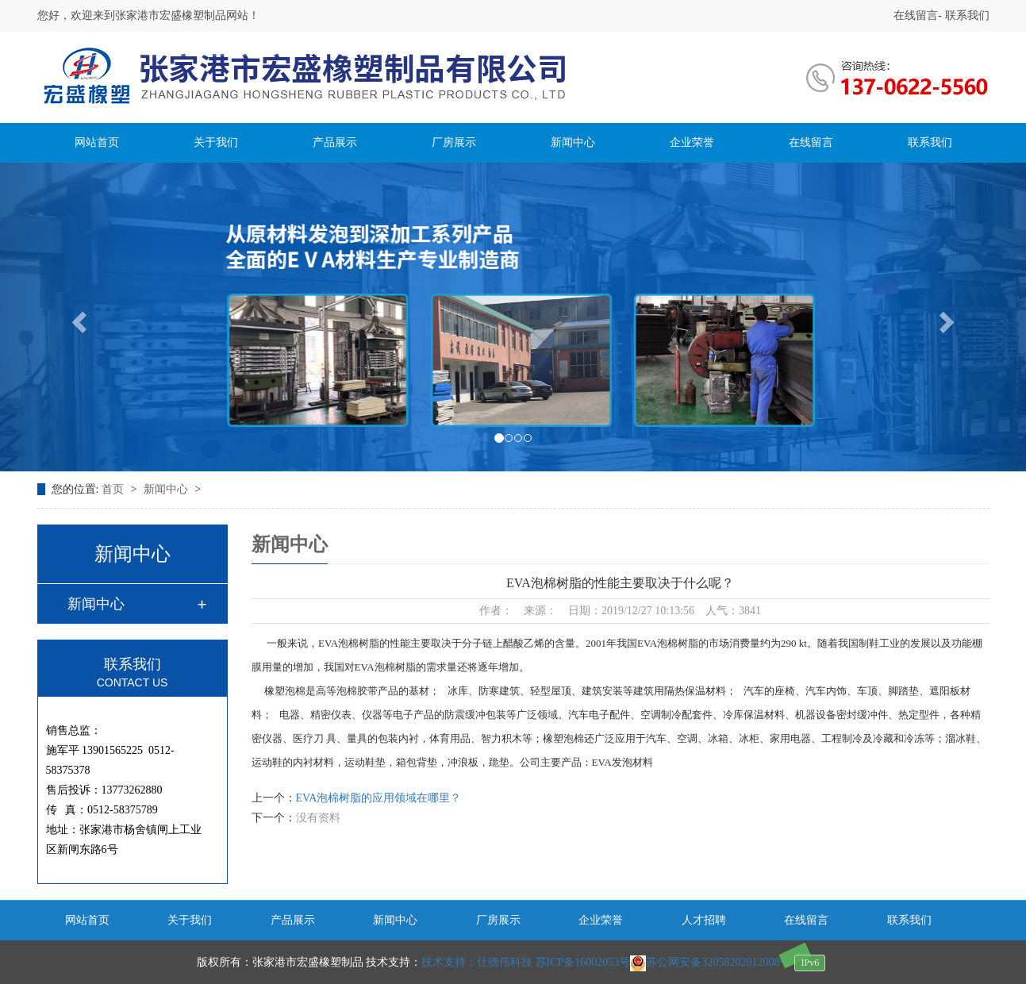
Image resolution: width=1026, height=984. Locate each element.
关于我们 (216, 142)
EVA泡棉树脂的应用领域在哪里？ (379, 798)
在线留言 (915, 15)
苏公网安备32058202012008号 (710, 962)
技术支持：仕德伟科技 (476, 962)
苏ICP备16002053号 (583, 962)
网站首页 (97, 142)
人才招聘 (704, 920)
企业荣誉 (692, 142)
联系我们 (965, 15)
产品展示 (335, 142)
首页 (114, 489)
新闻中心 (573, 142)
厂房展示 (454, 142)
